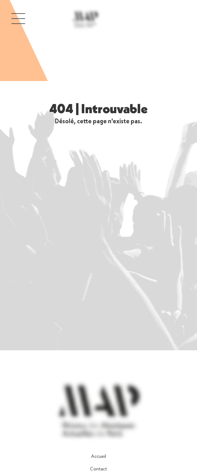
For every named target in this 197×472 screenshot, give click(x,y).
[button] (18, 18)
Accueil (98, 456)
